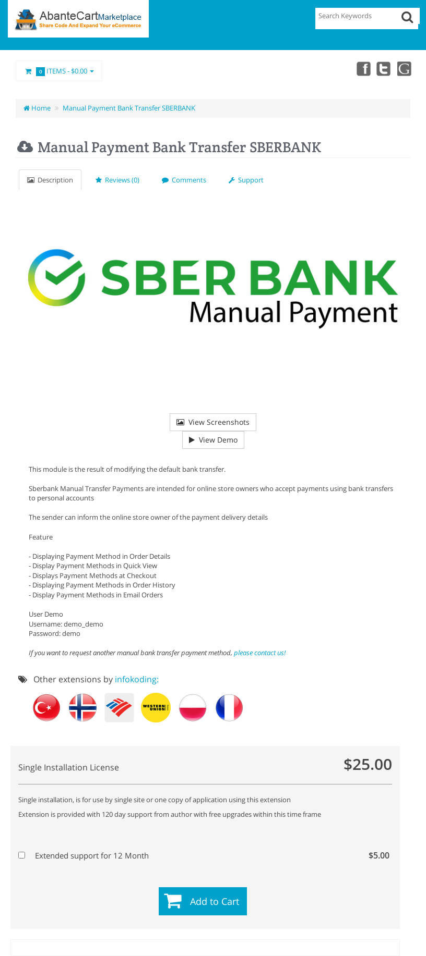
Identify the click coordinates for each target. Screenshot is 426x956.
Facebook (357, 68)
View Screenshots (213, 422)
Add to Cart (214, 901)
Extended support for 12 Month (203, 855)
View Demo (213, 440)
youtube (403, 68)
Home (37, 108)
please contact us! (260, 652)
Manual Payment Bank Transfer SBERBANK (129, 108)
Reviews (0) (117, 180)
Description (50, 180)
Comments (184, 180)
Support (246, 180)
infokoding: (137, 679)
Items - (59, 71)
